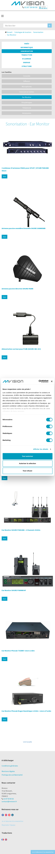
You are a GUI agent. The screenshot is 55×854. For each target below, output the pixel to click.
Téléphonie (26, 108)
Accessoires (26, 113)
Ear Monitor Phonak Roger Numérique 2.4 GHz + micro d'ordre (26, 711)
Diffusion (26, 81)
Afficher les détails (40, 449)
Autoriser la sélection (27, 463)
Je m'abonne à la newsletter (12, 821)
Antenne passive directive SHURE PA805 (17, 289)
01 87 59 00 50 (29, 7)
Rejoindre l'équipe (8, 825)
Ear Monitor (26, 97)
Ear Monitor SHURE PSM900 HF (14, 590)
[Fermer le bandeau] (51, 381)
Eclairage (26, 59)
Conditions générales (10, 766)
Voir (4, 176)
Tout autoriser (27, 456)
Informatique (27, 47)
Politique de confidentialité (12, 775)
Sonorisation (27, 51)
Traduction (26, 55)
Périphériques (26, 102)
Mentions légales (8, 771)
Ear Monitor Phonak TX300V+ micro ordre (18, 651)
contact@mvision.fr (9, 801)
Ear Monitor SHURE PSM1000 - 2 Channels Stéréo (21, 530)
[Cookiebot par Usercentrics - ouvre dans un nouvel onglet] (38, 381)
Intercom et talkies (26, 92)
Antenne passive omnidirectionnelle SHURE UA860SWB (23, 228)
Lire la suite (27, 742)
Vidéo (26, 43)
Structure (27, 66)
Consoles (26, 76)
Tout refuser (27, 471)
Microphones (27, 86)
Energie (26, 62)
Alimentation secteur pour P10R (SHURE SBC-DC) (21, 349)
